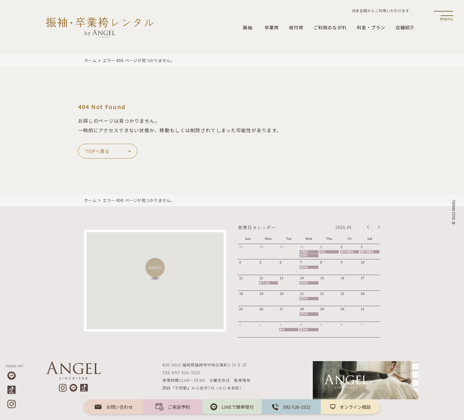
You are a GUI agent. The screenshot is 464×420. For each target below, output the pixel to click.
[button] (155, 269)
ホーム (90, 60)
